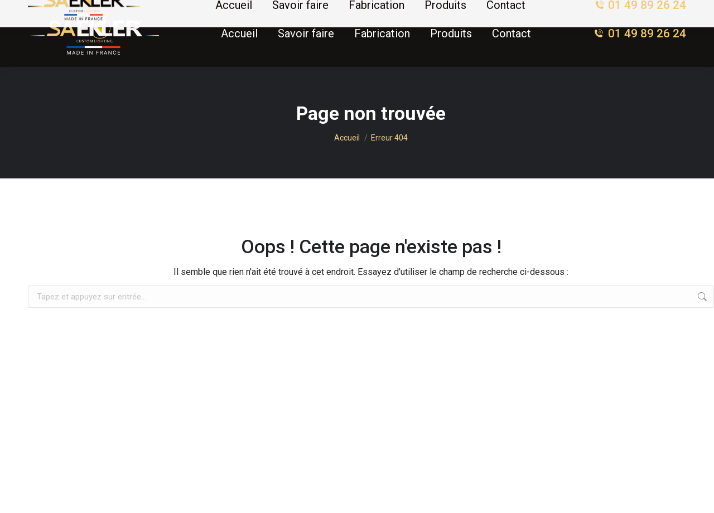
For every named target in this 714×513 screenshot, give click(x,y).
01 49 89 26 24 (640, 33)
